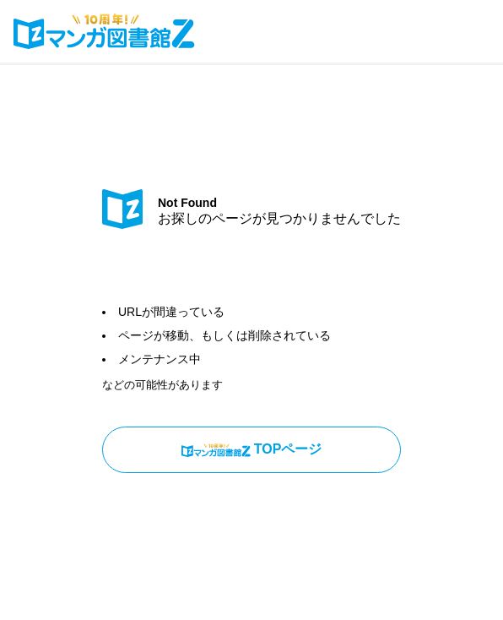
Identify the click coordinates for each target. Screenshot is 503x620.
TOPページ (251, 449)
